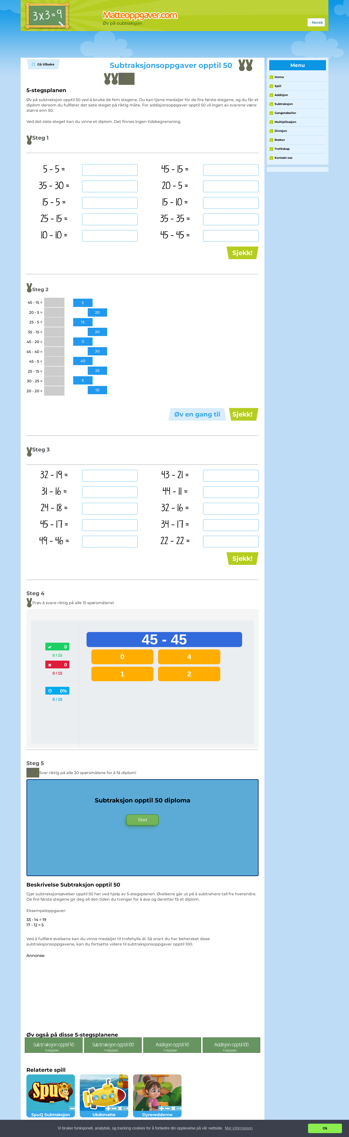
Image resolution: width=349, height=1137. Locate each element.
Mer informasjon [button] (239, 1128)
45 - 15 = (175, 169)
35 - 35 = (175, 219)
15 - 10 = (175, 202)
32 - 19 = (54, 475)
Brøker (280, 140)
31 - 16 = (54, 491)
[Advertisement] (142, 44)
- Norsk (316, 22)
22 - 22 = (175, 541)
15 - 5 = (54, 202)
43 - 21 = (175, 475)
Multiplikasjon (285, 122)
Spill (278, 86)
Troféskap (282, 149)
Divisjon (281, 131)
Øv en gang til (197, 414)
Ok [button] (325, 1128)
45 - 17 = (54, 524)
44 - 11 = (175, 491)
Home (279, 77)
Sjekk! (242, 253)
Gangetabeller (285, 113)
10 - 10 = (54, 235)
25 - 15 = (54, 219)
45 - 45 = (175, 235)
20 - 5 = (175, 186)
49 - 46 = (54, 541)
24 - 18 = (54, 508)
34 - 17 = (175, 524)
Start (142, 819)
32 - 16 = (175, 508)
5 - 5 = (54, 169)
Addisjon (281, 95)
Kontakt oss (283, 158)
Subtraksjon (284, 104)
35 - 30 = (54, 186)
